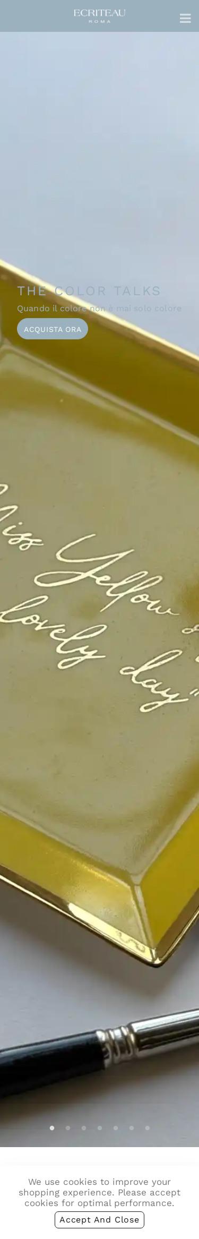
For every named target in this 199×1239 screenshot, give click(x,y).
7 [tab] (147, 1128)
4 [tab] (99, 1128)
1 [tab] (52, 1128)
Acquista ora (52, 329)
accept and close (99, 1220)
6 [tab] (131, 1128)
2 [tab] (68, 1128)
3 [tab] (84, 1128)
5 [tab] (115, 1128)
